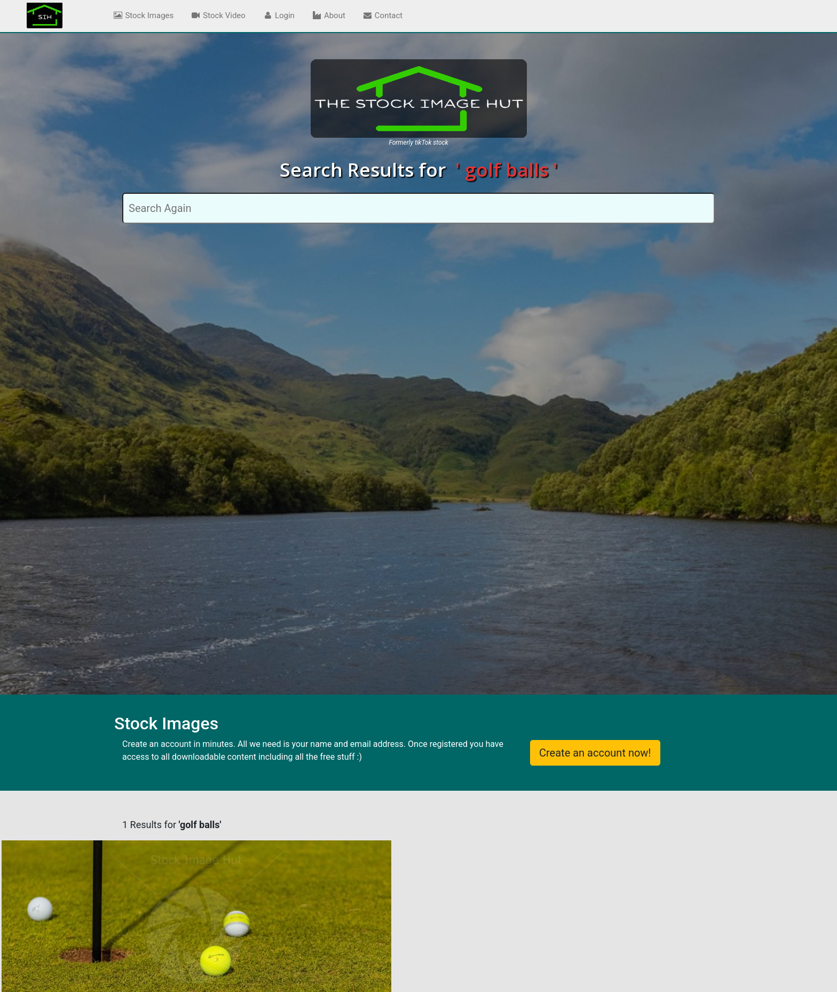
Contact (382, 15)
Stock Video (218, 15)
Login (279, 15)
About (328, 15)
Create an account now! (595, 752)
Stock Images (143, 15)
